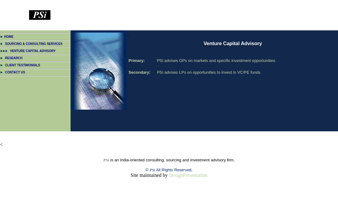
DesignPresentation (188, 175)
